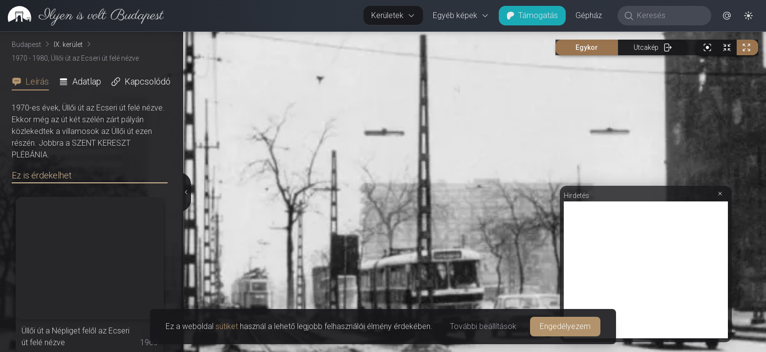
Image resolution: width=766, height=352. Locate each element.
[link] (82, 15)
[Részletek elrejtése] (186, 192)
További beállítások (483, 326)
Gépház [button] (588, 15)
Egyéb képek (461, 15)
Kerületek (393, 15)
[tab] (33, 81)
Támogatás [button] (532, 15)
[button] (727, 15)
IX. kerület (68, 44)
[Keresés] (669, 16)
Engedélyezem (565, 326)
